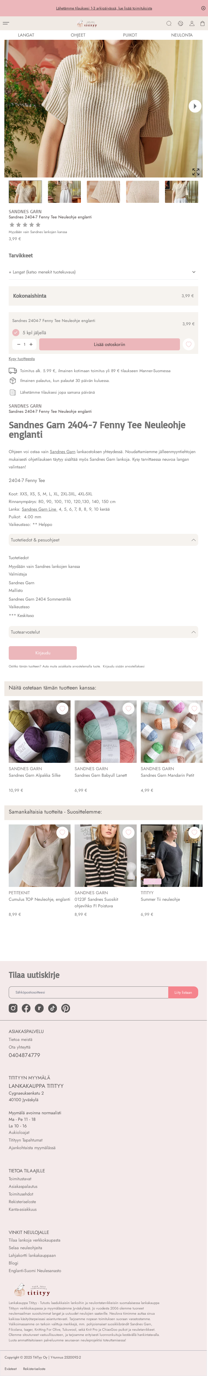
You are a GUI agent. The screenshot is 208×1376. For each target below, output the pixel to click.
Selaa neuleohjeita (25, 1248)
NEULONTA (182, 35)
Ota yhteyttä (19, 1047)
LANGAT (26, 35)
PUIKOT (130, 35)
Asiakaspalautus (23, 1186)
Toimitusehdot (21, 1194)
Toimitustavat (20, 1179)
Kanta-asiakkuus (22, 1209)
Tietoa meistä (20, 1039)
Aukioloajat (19, 1132)
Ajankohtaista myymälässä (32, 1148)
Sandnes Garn (62, 451)
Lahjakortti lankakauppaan (32, 1255)
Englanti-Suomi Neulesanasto (35, 1270)
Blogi (13, 1263)
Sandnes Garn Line (39, 509)
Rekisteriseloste (22, 1202)
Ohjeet (78, 35)
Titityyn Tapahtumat (25, 1140)
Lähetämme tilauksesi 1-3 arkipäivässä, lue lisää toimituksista (104, 8)
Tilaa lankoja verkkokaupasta (34, 1240)
